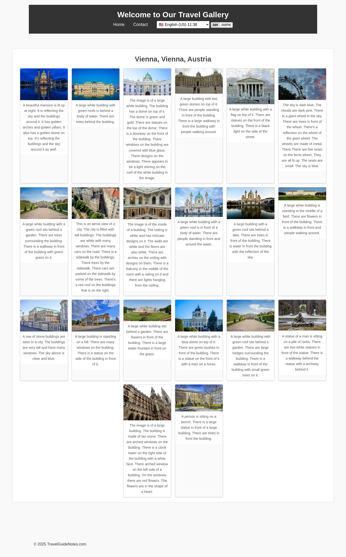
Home (118, 24)
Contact (140, 24)
